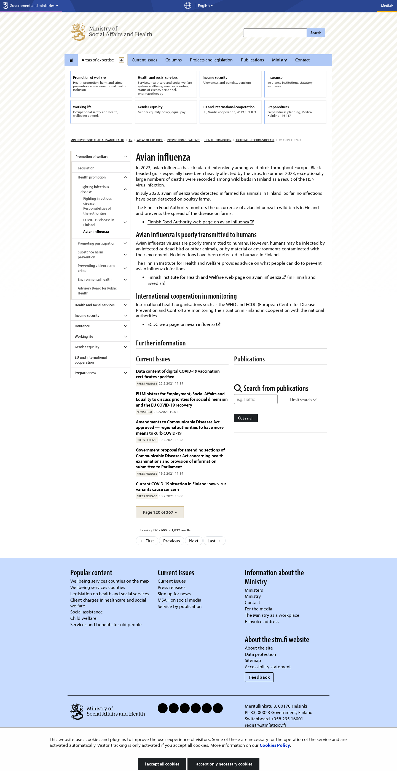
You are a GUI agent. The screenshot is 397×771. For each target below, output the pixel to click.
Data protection (260, 654)
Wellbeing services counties (97, 587)
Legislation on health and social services (109, 593)
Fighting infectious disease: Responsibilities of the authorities (97, 206)
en (130, 140)
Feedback (259, 677)
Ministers (254, 590)
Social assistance (86, 612)
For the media (258, 609)
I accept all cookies (162, 764)
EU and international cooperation (91, 360)
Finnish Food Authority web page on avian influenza (200, 221)
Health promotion (217, 140)
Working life (84, 336)
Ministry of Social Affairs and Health (97, 140)
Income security (87, 315)
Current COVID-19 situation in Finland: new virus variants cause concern (181, 486)
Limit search (303, 399)
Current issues (144, 60)
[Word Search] (256, 399)
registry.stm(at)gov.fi (266, 725)
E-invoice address (262, 621)
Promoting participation (96, 243)
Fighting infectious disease (254, 140)
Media (387, 5)
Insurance (82, 325)
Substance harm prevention (90, 254)
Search (315, 32)
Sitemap (253, 660)
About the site (259, 648)
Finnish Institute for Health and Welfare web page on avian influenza (216, 277)
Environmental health (94, 279)
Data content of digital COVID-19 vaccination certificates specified (178, 373)
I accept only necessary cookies (223, 764)
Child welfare (83, 618)
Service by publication (180, 606)
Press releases (172, 587)
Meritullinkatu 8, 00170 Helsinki (276, 706)
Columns (173, 60)
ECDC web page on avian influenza (184, 324)
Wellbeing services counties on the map (109, 581)
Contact (302, 60)
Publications (252, 60)
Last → (214, 540)
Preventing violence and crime (96, 268)
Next (193, 540)
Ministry (279, 60)
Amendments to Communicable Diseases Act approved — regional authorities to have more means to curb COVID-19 (180, 427)
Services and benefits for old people (106, 624)
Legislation (86, 168)
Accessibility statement (268, 666)
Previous (171, 540)
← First (147, 540)
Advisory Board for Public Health (97, 291)
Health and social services (94, 304)
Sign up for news (174, 593)
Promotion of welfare (183, 140)
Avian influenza (96, 231)
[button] (160, 512)
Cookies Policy (275, 745)
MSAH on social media (179, 600)
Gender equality (87, 346)
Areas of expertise (98, 60)
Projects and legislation (211, 60)
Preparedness (85, 372)
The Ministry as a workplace (272, 615)
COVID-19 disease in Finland (98, 222)
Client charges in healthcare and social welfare (108, 602)
